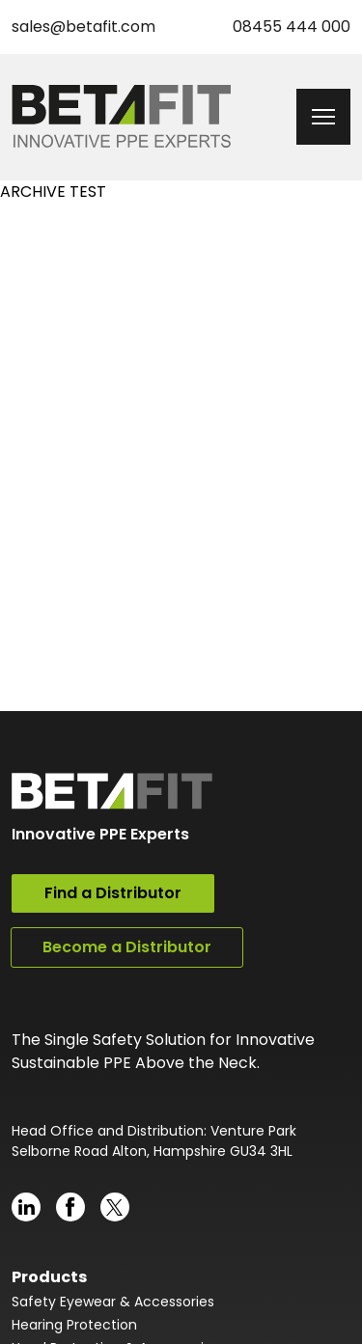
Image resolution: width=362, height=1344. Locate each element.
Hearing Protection (74, 1324)
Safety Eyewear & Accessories (113, 1301)
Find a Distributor (112, 893)
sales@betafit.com (83, 26)
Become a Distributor (126, 947)
